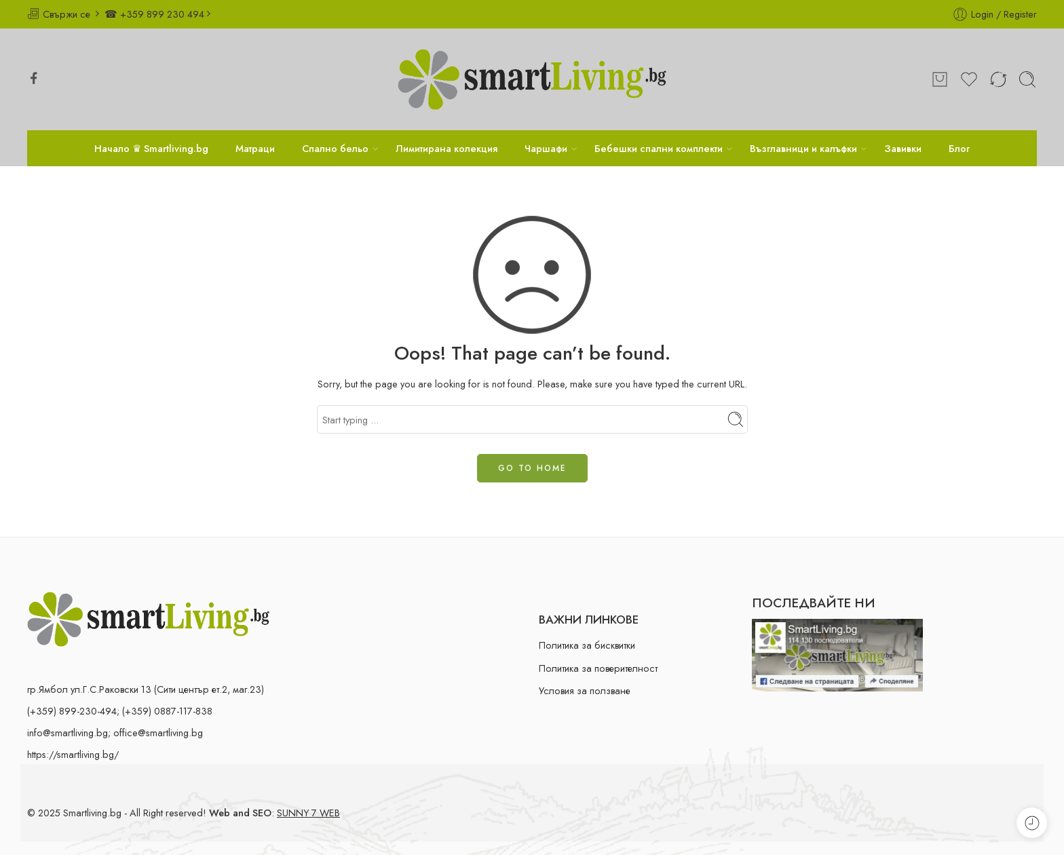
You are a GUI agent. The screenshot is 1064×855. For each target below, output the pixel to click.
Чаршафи (546, 148)
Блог (959, 148)
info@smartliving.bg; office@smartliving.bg (115, 732)
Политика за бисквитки (587, 645)
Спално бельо (335, 148)
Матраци (255, 148)
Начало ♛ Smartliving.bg (151, 148)
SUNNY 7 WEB (308, 812)
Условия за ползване (584, 690)
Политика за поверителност (598, 668)
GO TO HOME (532, 468)
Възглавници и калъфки (803, 148)
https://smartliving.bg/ (73, 754)
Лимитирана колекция (446, 148)
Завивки (903, 148)
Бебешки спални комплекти (658, 148)
